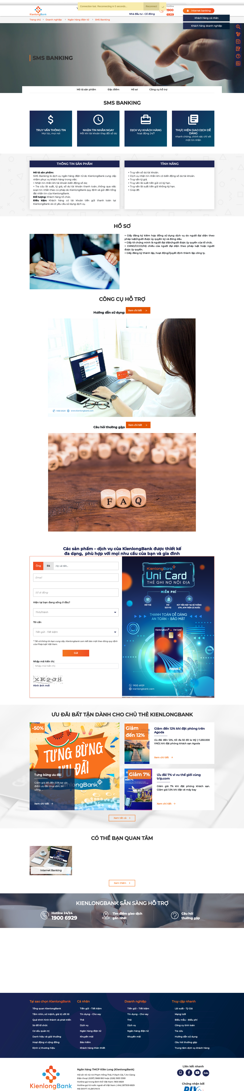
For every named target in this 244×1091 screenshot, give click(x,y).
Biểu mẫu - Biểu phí (186, 1019)
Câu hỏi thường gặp (186, 1042)
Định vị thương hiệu (43, 1048)
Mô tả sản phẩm (86, 89)
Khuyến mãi (109, 10)
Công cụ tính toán (185, 1025)
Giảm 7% (156, 774)
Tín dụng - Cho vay (90, 1014)
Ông (38, 565)
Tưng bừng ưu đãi (47, 775)
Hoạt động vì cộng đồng (45, 1042)
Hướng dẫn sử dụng (186, 1036)
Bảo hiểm (85, 1042)
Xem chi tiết (41, 803)
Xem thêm (120, 883)
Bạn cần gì (61, 2)
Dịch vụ (84, 1025)
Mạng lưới (180, 1014)
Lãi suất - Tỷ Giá (184, 1008)
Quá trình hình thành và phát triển (51, 1019)
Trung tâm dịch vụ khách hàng (192, 1048)
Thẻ (82, 1019)
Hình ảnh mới (41, 685)
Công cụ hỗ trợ (158, 89)
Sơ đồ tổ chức (39, 1025)
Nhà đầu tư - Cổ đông (142, 10)
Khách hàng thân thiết (92, 1048)
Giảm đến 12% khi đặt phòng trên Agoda (190, 730)
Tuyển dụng (93, 10)
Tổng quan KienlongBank (46, 1008)
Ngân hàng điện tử (90, 1031)
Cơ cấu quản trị (40, 1031)
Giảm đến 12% (150, 728)
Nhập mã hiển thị (43, 661)
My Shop (174, 2)
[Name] (86, 566)
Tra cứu (179, 1031)
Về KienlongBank (73, 10)
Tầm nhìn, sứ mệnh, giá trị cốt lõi (50, 1014)
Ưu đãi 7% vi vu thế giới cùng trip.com (191, 776)
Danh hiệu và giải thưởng (46, 1036)
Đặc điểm (113, 89)
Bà (48, 565)
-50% (38, 728)
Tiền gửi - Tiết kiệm (91, 1008)
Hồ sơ (134, 89)
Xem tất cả (120, 818)
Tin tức (123, 10)
